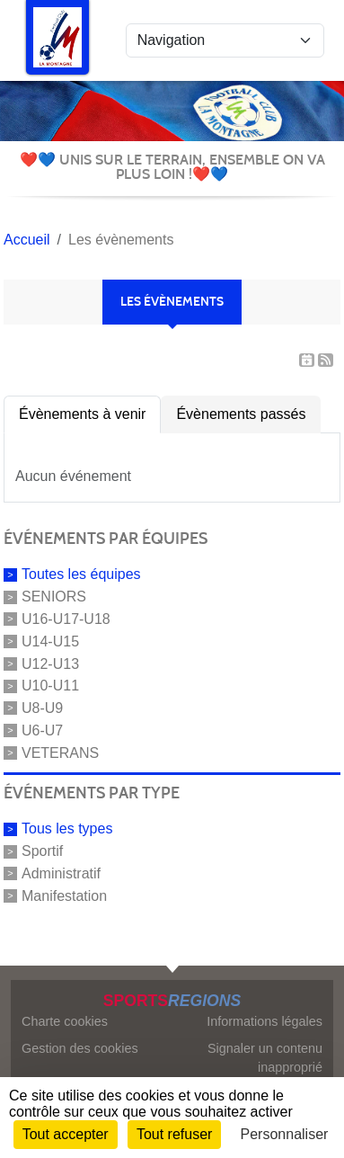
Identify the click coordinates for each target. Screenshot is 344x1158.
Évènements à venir (82, 414)
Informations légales (264, 1021)
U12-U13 (50, 663)
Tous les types (67, 828)
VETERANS (60, 752)
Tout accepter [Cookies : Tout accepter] (65, 1134)
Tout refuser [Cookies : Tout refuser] (174, 1134)
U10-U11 (50, 685)
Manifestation (64, 896)
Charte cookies (65, 1021)
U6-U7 (42, 730)
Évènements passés (240, 414)
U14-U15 (50, 641)
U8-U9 (42, 708)
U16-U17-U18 (66, 619)
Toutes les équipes (81, 574)
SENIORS (54, 596)
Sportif (42, 851)
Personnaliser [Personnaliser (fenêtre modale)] (285, 1134)
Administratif (61, 873)
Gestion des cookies (80, 1048)
